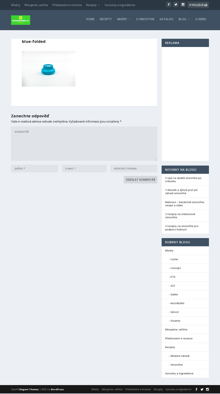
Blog (182, 21)
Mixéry (15, 5)
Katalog (166, 21)
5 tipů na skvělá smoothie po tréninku (183, 180)
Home (90, 21)
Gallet (174, 295)
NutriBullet (177, 303)
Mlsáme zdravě (180, 356)
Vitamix (175, 321)
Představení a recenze (67, 5)
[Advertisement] (185, 104)
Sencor (175, 312)
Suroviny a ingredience (120, 5)
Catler (174, 259)
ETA (173, 277)
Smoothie (177, 365)
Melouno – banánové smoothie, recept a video (185, 204)
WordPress (57, 389)
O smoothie (145, 21)
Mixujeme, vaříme (36, 5)
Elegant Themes (29, 389)
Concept (176, 268)
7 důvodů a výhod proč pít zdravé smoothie (181, 192)
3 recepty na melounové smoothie (180, 216)
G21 (173, 286)
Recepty (91, 5)
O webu (200, 21)
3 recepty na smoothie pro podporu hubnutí (181, 228)
